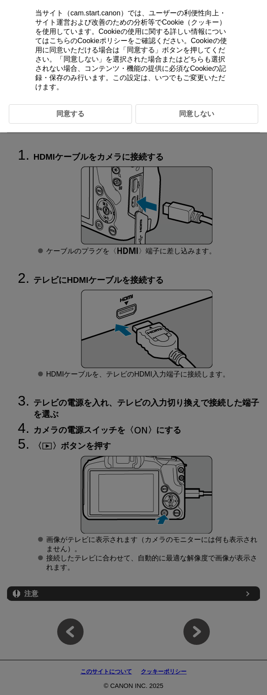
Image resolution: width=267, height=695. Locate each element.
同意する (141, 50)
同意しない (81, 59)
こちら (59, 40)
